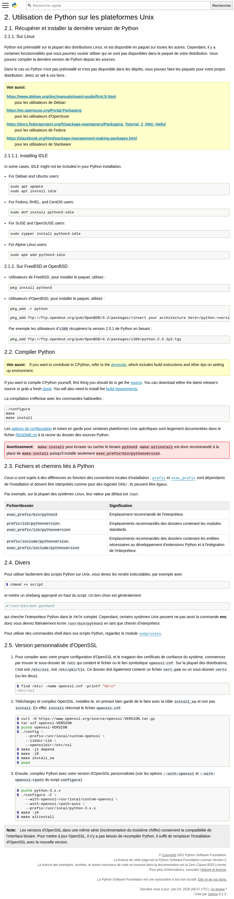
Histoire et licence (213, 870)
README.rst (26, 435)
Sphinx (213, 894)
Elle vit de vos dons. (212, 879)
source (136, 382)
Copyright (169, 855)
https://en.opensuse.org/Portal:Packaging (44, 110)
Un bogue (218, 889)
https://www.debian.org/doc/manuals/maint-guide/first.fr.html (61, 96)
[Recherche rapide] (118, 5)
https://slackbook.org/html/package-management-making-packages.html (71, 138)
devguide (118, 364)
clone (47, 389)
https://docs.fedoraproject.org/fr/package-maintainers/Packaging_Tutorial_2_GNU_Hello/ (86, 124)
